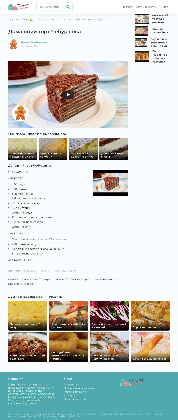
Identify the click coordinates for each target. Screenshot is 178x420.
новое (62, 279)
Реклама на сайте (75, 391)
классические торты (22, 283)
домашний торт (80, 279)
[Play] (68, 94)
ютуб (49, 279)
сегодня (15, 279)
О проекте (70, 384)
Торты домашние (65, 270)
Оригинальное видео (21, 270)
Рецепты (44, 270)
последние (33, 279)
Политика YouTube (75, 399)
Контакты (70, 395)
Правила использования (79, 388)
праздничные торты (106, 279)
